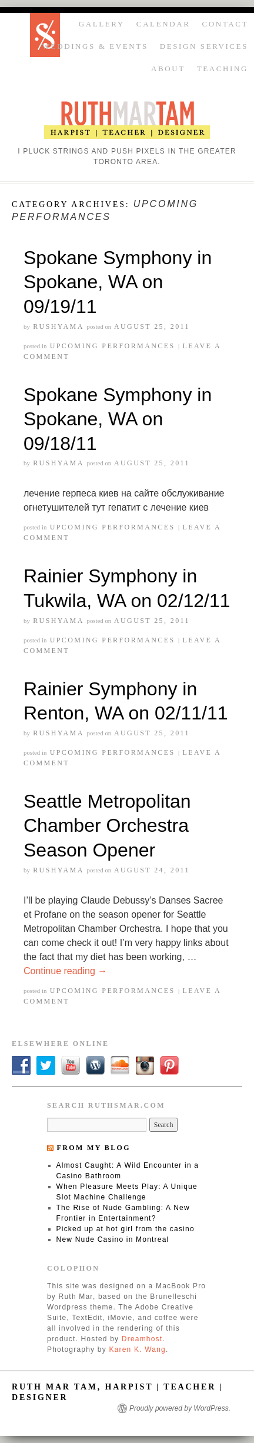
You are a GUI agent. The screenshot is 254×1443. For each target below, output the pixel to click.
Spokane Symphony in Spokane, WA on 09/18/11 (118, 419)
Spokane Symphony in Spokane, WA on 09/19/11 (118, 282)
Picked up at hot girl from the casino (125, 1229)
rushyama (58, 326)
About (168, 68)
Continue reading (65, 971)
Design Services (204, 46)
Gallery (102, 23)
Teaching (222, 68)
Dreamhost (142, 1339)
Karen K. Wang (137, 1349)
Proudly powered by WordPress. (179, 1408)
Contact (225, 23)
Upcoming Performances (112, 346)
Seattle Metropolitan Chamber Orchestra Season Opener (107, 826)
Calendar (163, 23)
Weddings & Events (95, 46)
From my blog (93, 1148)
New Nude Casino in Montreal (112, 1239)
